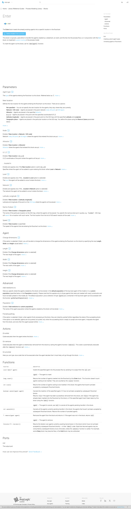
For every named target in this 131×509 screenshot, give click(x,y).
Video (83, 503)
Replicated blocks (9, 232)
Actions (107, 24)
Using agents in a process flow (13, 159)
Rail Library (7, 182)
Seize (8, 71)
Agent (106, 19)
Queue (9, 36)
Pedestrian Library (9, 178)
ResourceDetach (12, 133)
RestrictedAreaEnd (13, 119)
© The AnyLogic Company (20, 504)
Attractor (33, 152)
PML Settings (11, 137)
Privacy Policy (31, 504)
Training (67, 503)
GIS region (88, 112)
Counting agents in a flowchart (13, 213)
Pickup (9, 113)
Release (9, 75)
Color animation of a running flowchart (14, 165)
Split (8, 54)
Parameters (107, 16)
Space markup (9, 147)
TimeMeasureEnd (12, 126)
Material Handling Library (11, 175)
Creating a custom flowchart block (12, 227)
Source (9, 26)
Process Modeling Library (11, 19)
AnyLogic (49, 501)
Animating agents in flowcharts (112, 41)
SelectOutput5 (11, 43)
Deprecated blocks (13, 144)
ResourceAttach (12, 130)
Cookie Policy (120, 507)
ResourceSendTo (12, 81)
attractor (65, 115)
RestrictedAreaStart (13, 116)
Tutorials (4, 12)
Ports (105, 28)
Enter (8, 95)
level (34, 185)
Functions (106, 26)
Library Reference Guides (10, 16)
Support (67, 501)
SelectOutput (11, 40)
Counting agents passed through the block (11, 209)
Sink (8, 30)
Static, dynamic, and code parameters (11, 197)
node (74, 112)
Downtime (10, 92)
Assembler (10, 61)
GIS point (80, 112)
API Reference (6, 242)
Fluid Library (7, 189)
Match (9, 50)
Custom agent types (11, 151)
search (63, 220)
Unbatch (9, 106)
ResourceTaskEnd (12, 88)
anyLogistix (50, 503)
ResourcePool (11, 68)
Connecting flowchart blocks (12, 192)
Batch (8, 102)
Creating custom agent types (112, 39)
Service (9, 78)
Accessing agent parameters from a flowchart (12, 203)
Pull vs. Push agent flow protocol (13, 170)
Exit (8, 99)
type (34, 95)
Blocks (7, 23)
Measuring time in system (11, 222)
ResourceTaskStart (13, 85)
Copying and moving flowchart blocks (13, 218)
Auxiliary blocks (12, 140)
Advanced (107, 21)
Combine (10, 57)
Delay (8, 33)
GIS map (59, 207)
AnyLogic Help (6, 9)
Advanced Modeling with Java (11, 239)
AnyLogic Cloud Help (8, 246)
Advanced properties (10, 235)
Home (32, 9)
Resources (8, 154)
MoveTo (9, 64)
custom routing (76, 40)
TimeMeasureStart (13, 123)
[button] (9, 2)
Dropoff (9, 109)
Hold (8, 47)
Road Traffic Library (9, 185)
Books (83, 501)
